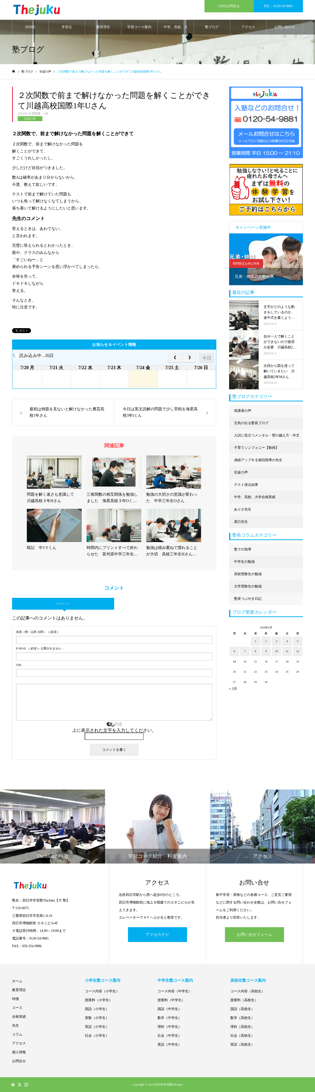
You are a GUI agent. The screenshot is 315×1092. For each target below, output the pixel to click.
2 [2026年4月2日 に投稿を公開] (266, 641)
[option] (266, 259)
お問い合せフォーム (254, 934)
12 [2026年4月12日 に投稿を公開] (297, 651)
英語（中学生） (170, 1044)
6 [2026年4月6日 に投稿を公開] (234, 651)
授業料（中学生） (171, 1000)
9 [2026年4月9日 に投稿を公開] (266, 651)
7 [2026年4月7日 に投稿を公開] (245, 651)
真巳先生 (241, 522)
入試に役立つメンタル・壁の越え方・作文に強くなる (266, 437)
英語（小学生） (97, 1027)
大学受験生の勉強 (248, 586)
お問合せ (19, 1061)
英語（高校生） (242, 1044)
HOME (30, 27)
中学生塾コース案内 (175, 980)
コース (17, 1008)
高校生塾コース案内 (248, 980)
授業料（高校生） (244, 1000)
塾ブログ (212, 27)
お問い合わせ (284, 27)
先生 (15, 1025)
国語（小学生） (97, 1009)
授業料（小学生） (98, 1000)
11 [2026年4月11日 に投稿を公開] (287, 651)
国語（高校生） (242, 1009)
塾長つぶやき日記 (248, 599)
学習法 (67, 27)
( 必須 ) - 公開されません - (39, 648)
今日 (206, 358)
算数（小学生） (97, 1018)
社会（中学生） (170, 1035)
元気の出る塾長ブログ (251, 423)
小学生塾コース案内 (102, 980)
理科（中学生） (170, 1027)
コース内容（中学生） (175, 991)
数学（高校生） (242, 1018)
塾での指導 (242, 549)
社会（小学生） (97, 1035)
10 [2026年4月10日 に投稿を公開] (276, 651)
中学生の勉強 (244, 562)
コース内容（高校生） (247, 991)
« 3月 (233, 689)
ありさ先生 (242, 509)
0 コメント (63, 603)
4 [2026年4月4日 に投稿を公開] (287, 641)
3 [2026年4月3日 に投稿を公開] (276, 641)
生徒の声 (30, 118)
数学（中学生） (170, 1018)
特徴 (15, 999)
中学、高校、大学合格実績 (176, 30)
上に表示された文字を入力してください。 (114, 730)
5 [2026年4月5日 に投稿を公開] (298, 641)
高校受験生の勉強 (248, 574)
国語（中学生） (170, 1009)
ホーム (17, 981)
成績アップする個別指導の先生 (258, 460)
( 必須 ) (37, 631)
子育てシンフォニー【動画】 (256, 448)
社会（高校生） (242, 1035)
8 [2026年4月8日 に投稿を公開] (255, 651)
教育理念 (103, 27)
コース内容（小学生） (102, 991)
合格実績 (19, 1016)
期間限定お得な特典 (246, 263)
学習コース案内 (139, 27)
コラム (17, 1034)
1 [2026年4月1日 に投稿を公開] (255, 641)
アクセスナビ (157, 934)
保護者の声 (242, 411)
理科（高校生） (242, 1027)
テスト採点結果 (246, 485)
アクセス (248, 27)
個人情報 (19, 1052)
